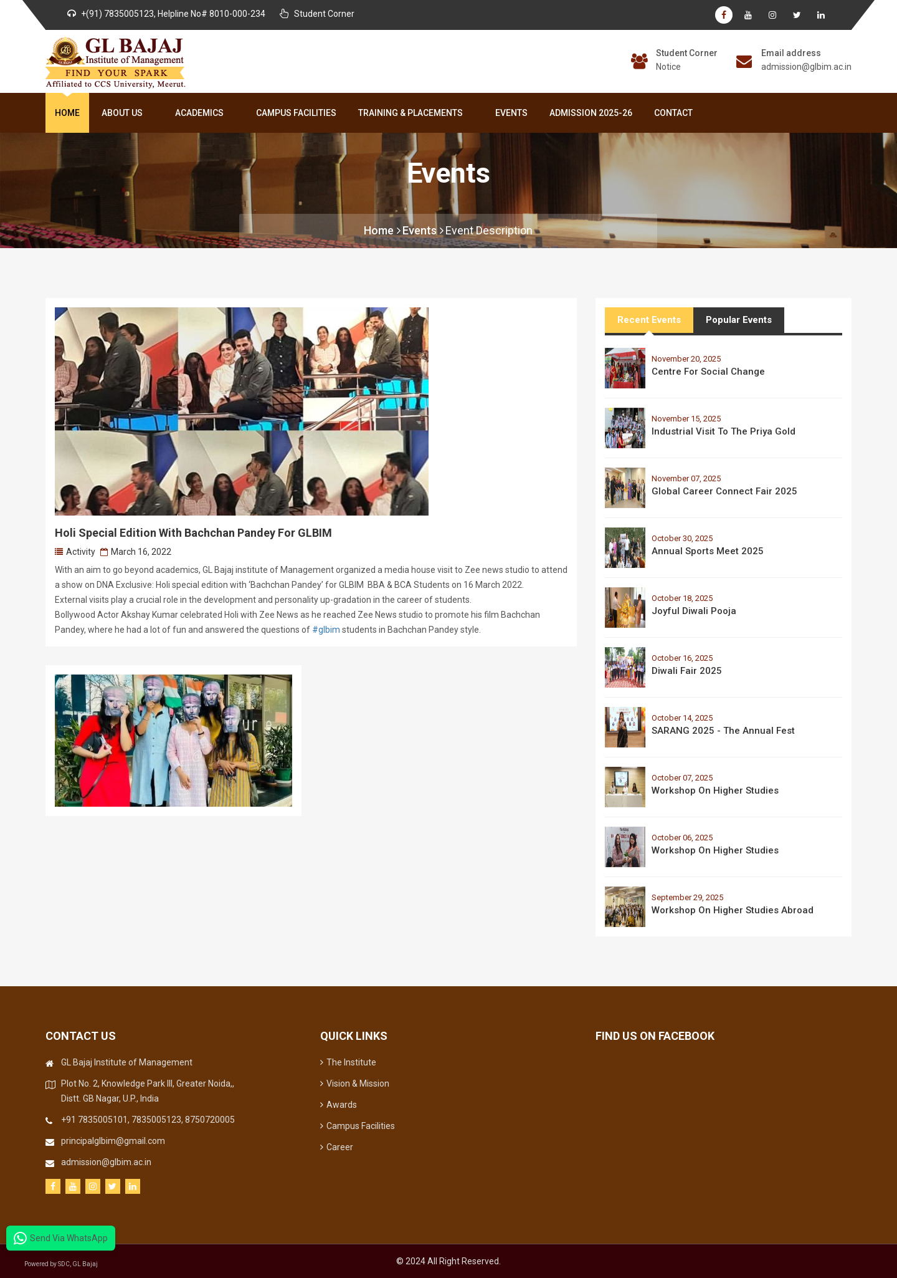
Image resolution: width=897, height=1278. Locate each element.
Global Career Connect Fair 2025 (724, 491)
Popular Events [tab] (739, 319)
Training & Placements (413, 113)
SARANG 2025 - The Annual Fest (723, 730)
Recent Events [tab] (649, 319)
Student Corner (687, 53)
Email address (791, 53)
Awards (338, 1105)
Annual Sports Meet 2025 (708, 551)
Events (511, 113)
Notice (668, 67)
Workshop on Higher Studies (715, 790)
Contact (673, 113)
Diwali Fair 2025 (687, 670)
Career (336, 1147)
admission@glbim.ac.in (806, 67)
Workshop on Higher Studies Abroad (733, 910)
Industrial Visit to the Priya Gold (723, 431)
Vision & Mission (354, 1083)
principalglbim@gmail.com (113, 1141)
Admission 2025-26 (590, 113)
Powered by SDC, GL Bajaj (62, 1264)
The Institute (348, 1062)
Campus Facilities (296, 113)
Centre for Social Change (708, 371)
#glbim (326, 630)
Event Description (489, 230)
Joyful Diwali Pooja (694, 611)
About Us (125, 113)
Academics (202, 113)
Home (67, 113)
